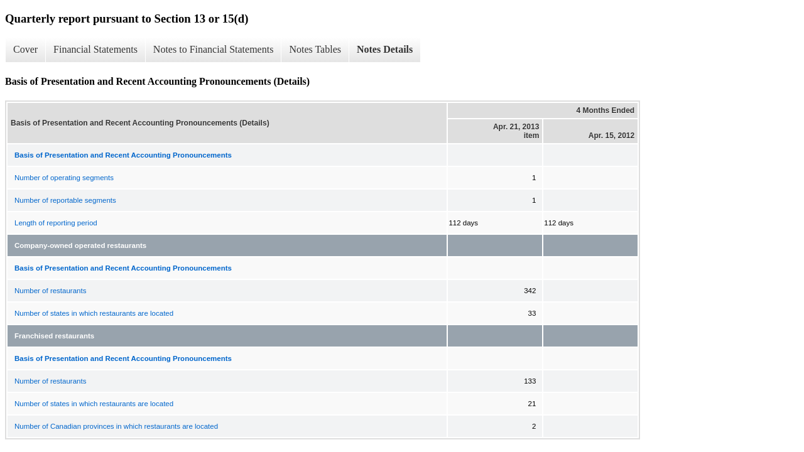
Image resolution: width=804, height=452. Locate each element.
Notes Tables (315, 49)
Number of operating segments (64, 177)
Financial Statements (95, 49)
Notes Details (385, 49)
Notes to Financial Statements (213, 49)
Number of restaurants (50, 290)
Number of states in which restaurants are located (93, 313)
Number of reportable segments (65, 200)
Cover (25, 49)
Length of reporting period (55, 223)
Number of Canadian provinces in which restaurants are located (116, 426)
